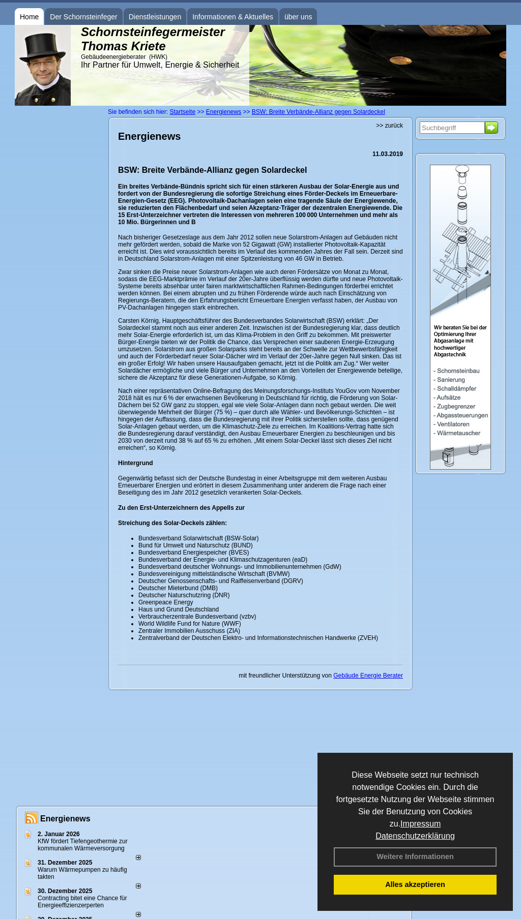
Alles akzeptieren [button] (415, 884)
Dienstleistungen (155, 17)
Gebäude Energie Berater (368, 675)
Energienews (65, 818)
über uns (298, 17)
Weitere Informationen (415, 856)
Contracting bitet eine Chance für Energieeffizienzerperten (82, 902)
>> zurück (389, 125)
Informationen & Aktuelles (232, 17)
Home (29, 17)
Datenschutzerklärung (415, 836)
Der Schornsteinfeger (83, 17)
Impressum (420, 823)
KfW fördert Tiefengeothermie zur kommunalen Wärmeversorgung (83, 845)
